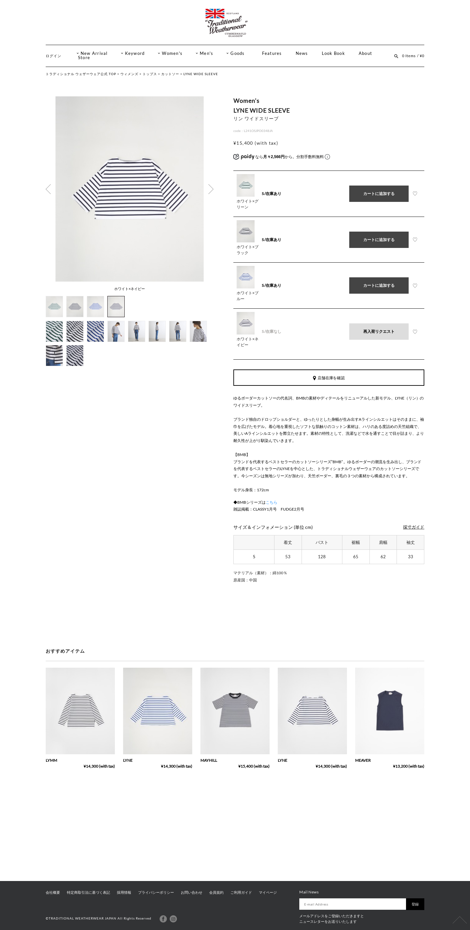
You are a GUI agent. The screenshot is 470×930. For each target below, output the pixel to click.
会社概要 (53, 892)
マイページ (268, 892)
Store (84, 57)
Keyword (135, 53)
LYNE (128, 760)
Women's (172, 53)
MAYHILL (208, 760)
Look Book (333, 53)
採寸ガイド (413, 527)
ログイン (53, 56)
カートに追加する (379, 193)
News (302, 53)
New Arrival (94, 53)
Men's (206, 53)
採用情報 (124, 892)
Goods (237, 53)
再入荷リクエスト (379, 331)
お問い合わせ (191, 892)
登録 (415, 904)
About (365, 53)
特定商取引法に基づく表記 (88, 892)
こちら (271, 502)
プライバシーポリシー (156, 892)
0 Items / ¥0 (413, 56)
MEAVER (363, 760)
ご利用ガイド (241, 892)
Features (272, 53)
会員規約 (216, 892)
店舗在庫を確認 (329, 377)
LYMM (51, 760)
